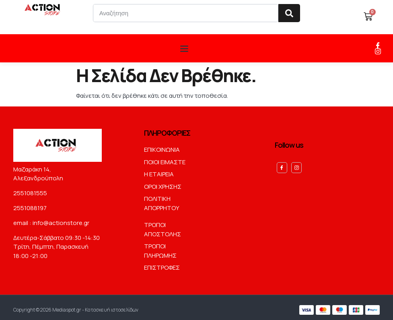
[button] (184, 48)
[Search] (289, 13)
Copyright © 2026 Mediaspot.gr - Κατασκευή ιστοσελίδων (75, 307)
